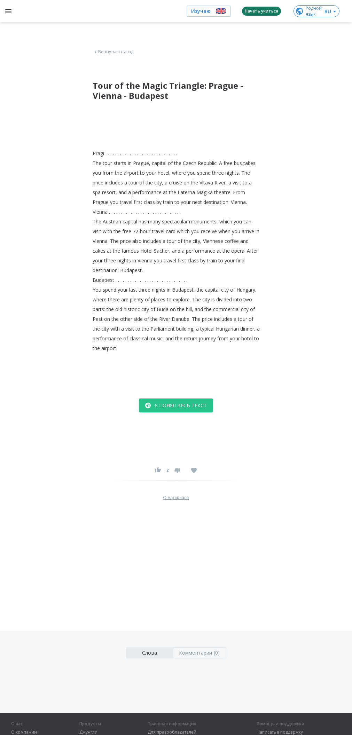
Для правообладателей (172, 732)
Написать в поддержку (280, 732)
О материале (176, 497)
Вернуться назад (113, 52)
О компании (24, 732)
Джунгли (88, 732)
